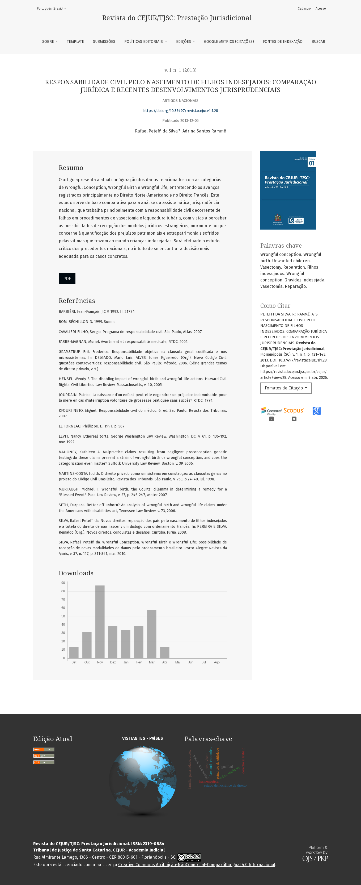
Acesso (321, 8)
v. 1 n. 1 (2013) (180, 70)
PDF (67, 278)
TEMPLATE (75, 41)
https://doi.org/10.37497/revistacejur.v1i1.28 (180, 111)
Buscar (318, 41)
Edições (184, 41)
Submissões (104, 41)
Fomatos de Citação (284, 387)
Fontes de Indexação (283, 41)
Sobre (48, 41)
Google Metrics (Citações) (229, 41)
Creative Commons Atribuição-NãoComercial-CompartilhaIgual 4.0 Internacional (196, 864)
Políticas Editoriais (144, 41)
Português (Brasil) (53, 8)
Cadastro (304, 8)
